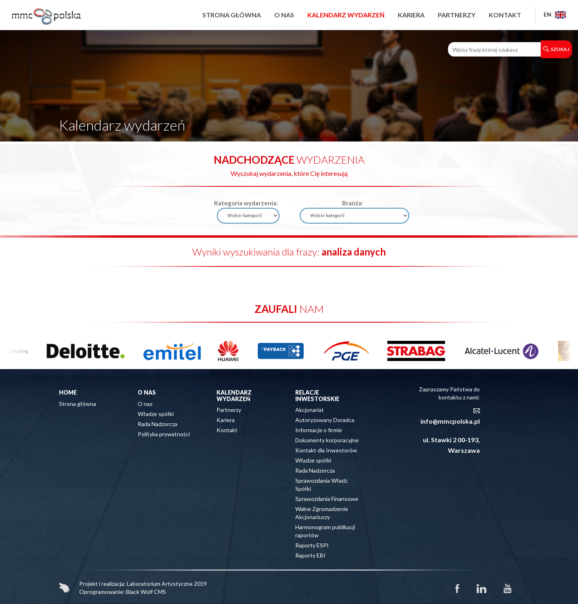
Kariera (411, 15)
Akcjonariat (309, 409)
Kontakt (505, 15)
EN (555, 14)
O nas (284, 15)
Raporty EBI (310, 555)
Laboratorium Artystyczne (160, 583)
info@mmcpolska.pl (450, 421)
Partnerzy (456, 15)
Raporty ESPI (312, 545)
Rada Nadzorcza (157, 423)
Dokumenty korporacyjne (327, 440)
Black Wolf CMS (146, 591)
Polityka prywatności (164, 434)
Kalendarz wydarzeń (346, 15)
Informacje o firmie (318, 430)
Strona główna (231, 15)
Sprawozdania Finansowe (326, 498)
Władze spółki (156, 413)
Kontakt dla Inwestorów (326, 450)
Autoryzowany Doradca (324, 419)
